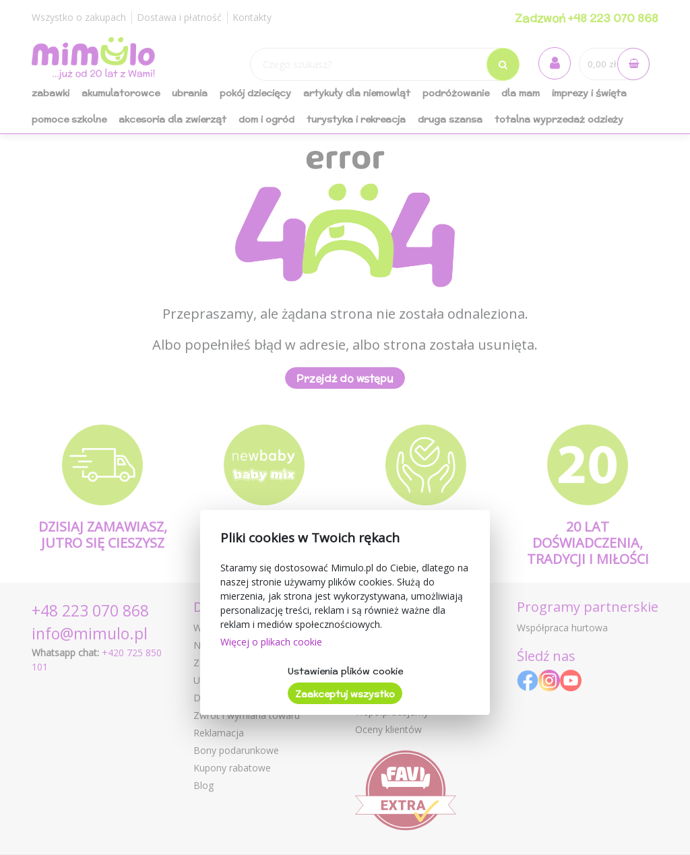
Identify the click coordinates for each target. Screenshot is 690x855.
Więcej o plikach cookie (271, 641)
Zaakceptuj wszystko (345, 694)
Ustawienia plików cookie (345, 671)
